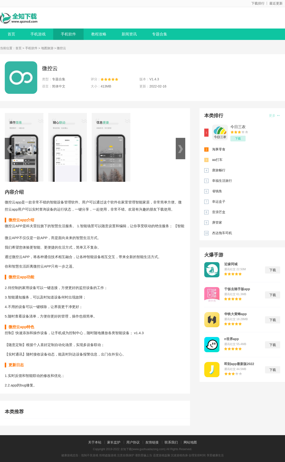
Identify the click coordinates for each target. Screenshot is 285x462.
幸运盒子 (218, 201)
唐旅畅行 (218, 170)
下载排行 (258, 3)
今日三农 (238, 127)
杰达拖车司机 (222, 233)
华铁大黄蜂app (235, 314)
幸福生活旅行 (222, 181)
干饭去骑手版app (237, 289)
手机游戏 (38, 34)
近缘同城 (231, 264)
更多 (274, 115)
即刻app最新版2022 (239, 364)
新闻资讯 (129, 34)
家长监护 (113, 442)
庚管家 (217, 222)
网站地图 (190, 442)
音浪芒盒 (218, 212)
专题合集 (159, 34)
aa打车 (217, 160)
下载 (238, 138)
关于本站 (94, 442)
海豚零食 (218, 149)
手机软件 (68, 34)
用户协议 (133, 442)
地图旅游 (47, 48)
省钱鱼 (217, 191)
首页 (11, 34)
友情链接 (152, 442)
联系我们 (171, 442)
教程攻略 (98, 34)
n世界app (231, 339)
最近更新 (276, 3)
